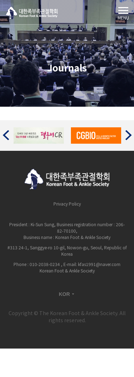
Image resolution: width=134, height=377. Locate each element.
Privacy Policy (67, 204)
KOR (67, 294)
